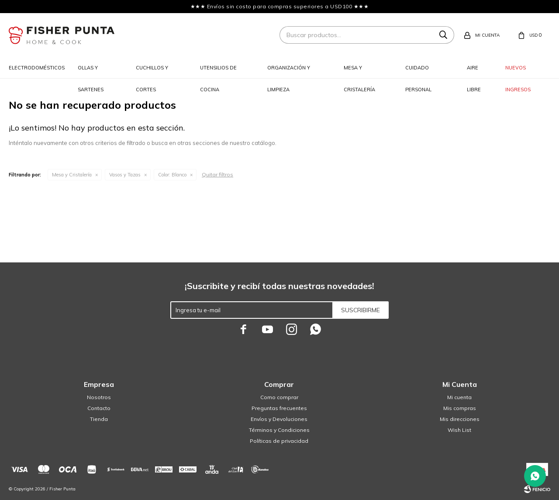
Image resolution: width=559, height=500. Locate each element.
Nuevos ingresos (518, 72)
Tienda (99, 419)
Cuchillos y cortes (152, 72)
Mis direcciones (460, 419)
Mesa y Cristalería (72, 175)
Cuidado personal (418, 72)
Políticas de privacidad (279, 441)
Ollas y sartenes (91, 72)
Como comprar (279, 397)
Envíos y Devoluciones (279, 419)
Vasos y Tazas (125, 175)
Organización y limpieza (288, 72)
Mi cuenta (459, 397)
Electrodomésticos (37, 68)
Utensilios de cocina (218, 72)
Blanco (172, 175)
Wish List (459, 430)
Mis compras (459, 408)
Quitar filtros (217, 174)
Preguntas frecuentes (279, 408)
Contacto (98, 408)
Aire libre (474, 72)
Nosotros (99, 397)
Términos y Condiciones (279, 430)
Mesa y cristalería (359, 72)
